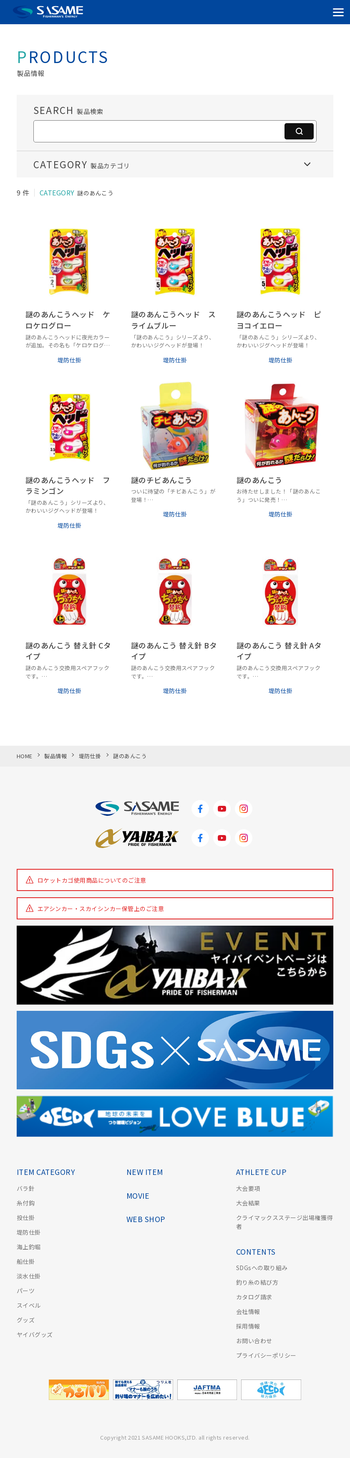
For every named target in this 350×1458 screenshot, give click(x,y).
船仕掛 (26, 1261)
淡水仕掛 (29, 1276)
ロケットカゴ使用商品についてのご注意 (92, 880)
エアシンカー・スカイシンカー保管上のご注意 (101, 908)
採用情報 (248, 1326)
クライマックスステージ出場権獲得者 (284, 1221)
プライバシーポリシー (266, 1355)
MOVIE (137, 1195)
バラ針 (26, 1188)
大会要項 (248, 1188)
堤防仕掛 (29, 1232)
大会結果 (248, 1203)
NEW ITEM (144, 1172)
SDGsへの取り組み (262, 1267)
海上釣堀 (29, 1247)
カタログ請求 (254, 1297)
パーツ (26, 1290)
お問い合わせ (254, 1340)
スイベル (29, 1305)
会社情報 (248, 1311)
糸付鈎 (26, 1203)
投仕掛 (26, 1217)
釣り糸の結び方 (257, 1282)
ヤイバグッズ (35, 1334)
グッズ (26, 1320)
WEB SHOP (146, 1219)
